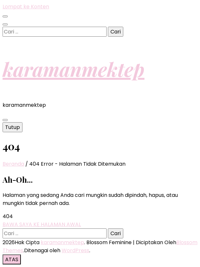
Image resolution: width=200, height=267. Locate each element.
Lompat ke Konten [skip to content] (26, 6)
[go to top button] (12, 259)
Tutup (12, 127)
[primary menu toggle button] (5, 120)
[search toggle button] (5, 24)
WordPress (75, 250)
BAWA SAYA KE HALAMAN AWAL (42, 224)
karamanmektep (73, 69)
